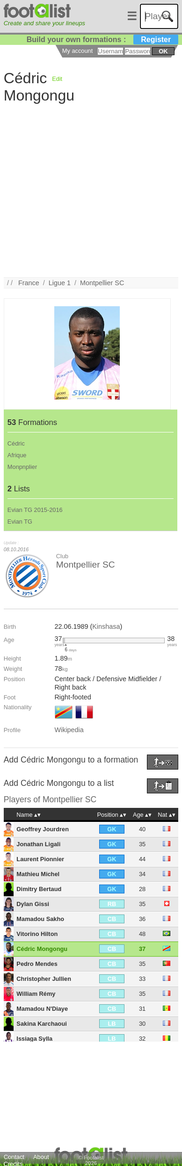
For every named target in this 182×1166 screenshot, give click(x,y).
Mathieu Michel (37, 874)
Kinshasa (106, 626)
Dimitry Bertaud (38, 888)
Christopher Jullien (43, 978)
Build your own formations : (102, 39)
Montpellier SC (102, 283)
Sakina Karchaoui (41, 1023)
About (41, 1156)
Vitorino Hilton (37, 933)
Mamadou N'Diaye (42, 1008)
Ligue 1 (60, 283)
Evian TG (19, 521)
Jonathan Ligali (38, 844)
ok (163, 51)
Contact (14, 1156)
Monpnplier (22, 466)
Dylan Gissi (32, 903)
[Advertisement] (87, 189)
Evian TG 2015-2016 (35, 509)
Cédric (16, 443)
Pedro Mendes (36, 963)
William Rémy (35, 993)
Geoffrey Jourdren (42, 829)
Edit (57, 78)
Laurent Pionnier (40, 859)
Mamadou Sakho (40, 918)
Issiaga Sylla (34, 1038)
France (28, 283)
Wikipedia (68, 730)
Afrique (17, 455)
